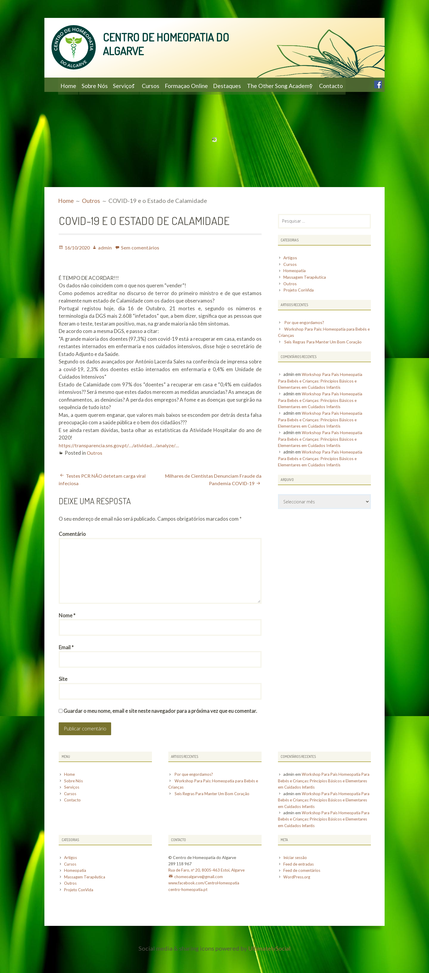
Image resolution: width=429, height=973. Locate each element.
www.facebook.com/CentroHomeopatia (205, 903)
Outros (95, 467)
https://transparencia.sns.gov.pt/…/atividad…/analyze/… (121, 460)
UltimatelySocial (269, 968)
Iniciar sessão (296, 878)
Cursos (167, 84)
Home (70, 84)
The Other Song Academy (311, 84)
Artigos (290, 272)
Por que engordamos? (305, 337)
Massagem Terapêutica (305, 291)
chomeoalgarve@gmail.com (199, 897)
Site (63, 700)
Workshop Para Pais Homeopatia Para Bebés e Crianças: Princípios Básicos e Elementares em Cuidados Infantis (321, 396)
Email (66, 667)
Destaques (254, 84)
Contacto (74, 99)
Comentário (72, 548)
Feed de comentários (302, 891)
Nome (67, 634)
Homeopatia (295, 285)
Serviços (134, 84)
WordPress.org (297, 897)
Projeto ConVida (299, 305)
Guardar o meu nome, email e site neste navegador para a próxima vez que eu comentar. (160, 733)
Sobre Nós (100, 84)
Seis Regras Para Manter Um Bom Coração (324, 357)
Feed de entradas (299, 884)
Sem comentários (142, 262)
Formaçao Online (208, 84)
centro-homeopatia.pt (188, 909)
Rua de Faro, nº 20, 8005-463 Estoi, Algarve (207, 891)
